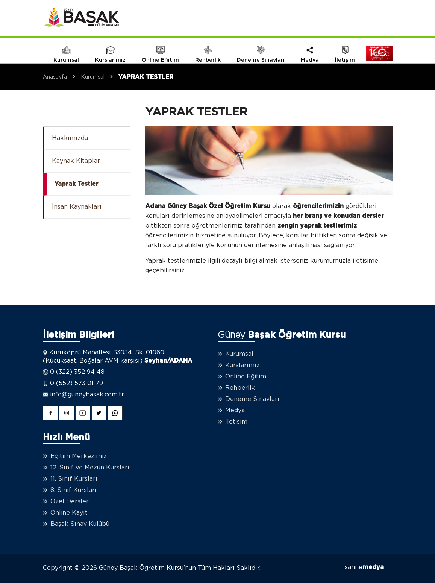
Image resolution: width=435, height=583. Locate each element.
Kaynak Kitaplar (76, 161)
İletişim (236, 422)
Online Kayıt (69, 513)
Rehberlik (240, 388)
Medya (235, 410)
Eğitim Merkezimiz (78, 456)
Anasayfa (62, 77)
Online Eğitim (245, 376)
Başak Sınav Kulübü (79, 524)
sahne (364, 567)
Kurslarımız (242, 365)
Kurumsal (99, 77)
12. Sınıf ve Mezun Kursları (89, 468)
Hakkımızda (70, 138)
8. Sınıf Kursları (73, 490)
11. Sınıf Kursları (73, 479)
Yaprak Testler (77, 184)
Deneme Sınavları (252, 399)
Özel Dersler (69, 501)
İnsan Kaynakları (77, 207)
